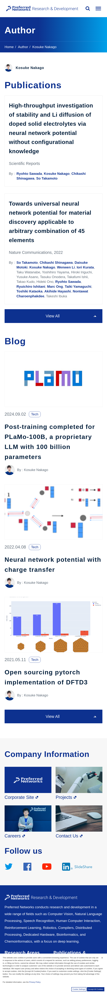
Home (9, 47)
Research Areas (22, 953)
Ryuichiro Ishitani (30, 286)
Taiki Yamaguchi (78, 286)
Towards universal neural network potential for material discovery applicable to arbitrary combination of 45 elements (50, 221)
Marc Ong (55, 286)
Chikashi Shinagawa (56, 262)
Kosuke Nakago (57, 173)
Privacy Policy (34, 982)
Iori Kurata (85, 267)
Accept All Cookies (95, 989)
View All (53, 316)
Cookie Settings (79, 989)
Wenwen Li (66, 267)
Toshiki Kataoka (29, 291)
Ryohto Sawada (29, 173)
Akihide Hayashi (57, 291)
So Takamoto (46, 178)
